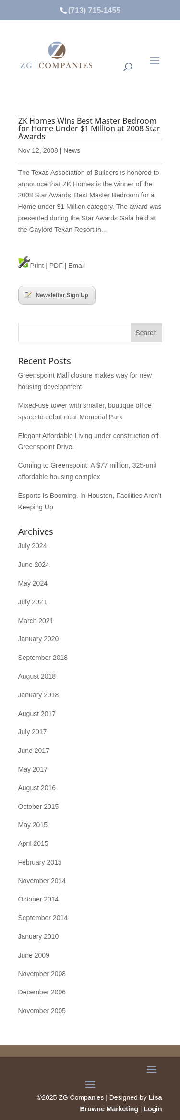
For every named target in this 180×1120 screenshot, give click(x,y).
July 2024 (32, 546)
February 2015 (40, 862)
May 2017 (33, 769)
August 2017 (37, 713)
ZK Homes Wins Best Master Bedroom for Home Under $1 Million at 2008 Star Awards (89, 128)
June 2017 (33, 750)
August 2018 (37, 676)
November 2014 (42, 881)
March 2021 (36, 620)
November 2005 (42, 1011)
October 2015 (38, 806)
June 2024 (33, 564)
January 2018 (38, 695)
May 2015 (33, 825)
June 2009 (33, 955)
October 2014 (38, 899)
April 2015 (33, 843)
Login (153, 1109)
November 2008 (42, 974)
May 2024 (33, 583)
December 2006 (42, 992)
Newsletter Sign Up (56, 295)
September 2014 (43, 918)
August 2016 (37, 788)
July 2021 (32, 602)
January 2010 (38, 936)
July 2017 (32, 732)
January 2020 (38, 639)
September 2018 (43, 657)
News (71, 150)
